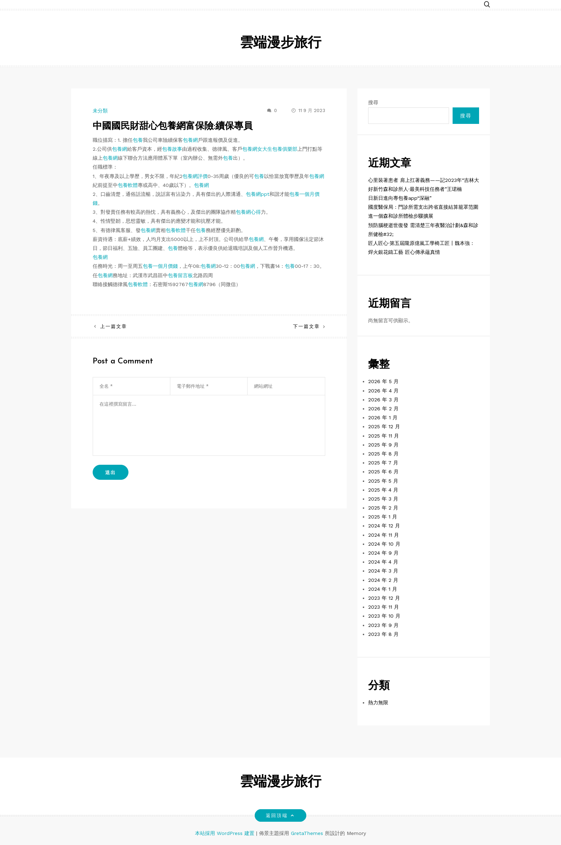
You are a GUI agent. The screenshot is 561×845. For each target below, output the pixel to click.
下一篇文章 (306, 326)
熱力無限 (378, 702)
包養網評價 (195, 176)
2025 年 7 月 (383, 462)
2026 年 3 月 (383, 399)
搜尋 (373, 102)
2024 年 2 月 (383, 580)
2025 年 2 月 (383, 508)
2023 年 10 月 (384, 616)
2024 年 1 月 (382, 589)
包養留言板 (180, 275)
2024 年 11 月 (383, 535)
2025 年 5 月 (383, 481)
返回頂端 (280, 815)
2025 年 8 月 (383, 454)
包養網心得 (248, 212)
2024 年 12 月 (384, 525)
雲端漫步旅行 (280, 43)
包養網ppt (257, 194)
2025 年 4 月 (383, 490)
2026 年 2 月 (383, 408)
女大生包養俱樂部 (277, 149)
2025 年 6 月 (383, 471)
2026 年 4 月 (383, 390)
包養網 (190, 140)
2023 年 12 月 (384, 598)
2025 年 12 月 (384, 426)
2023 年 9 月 (383, 625)
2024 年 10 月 (384, 544)
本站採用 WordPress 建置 (225, 833)
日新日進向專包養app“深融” (399, 198)
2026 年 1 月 (382, 417)
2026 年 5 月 (383, 381)
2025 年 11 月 (383, 436)
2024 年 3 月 (383, 571)
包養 (138, 140)
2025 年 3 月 (383, 499)
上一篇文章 (113, 326)
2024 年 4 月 (383, 562)
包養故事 (172, 149)
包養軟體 (128, 185)
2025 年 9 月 (383, 445)
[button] (487, 4)
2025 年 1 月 (382, 517)
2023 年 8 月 (383, 634)
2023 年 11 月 (383, 607)
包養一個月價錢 (160, 266)
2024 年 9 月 (383, 553)
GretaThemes (307, 833)
